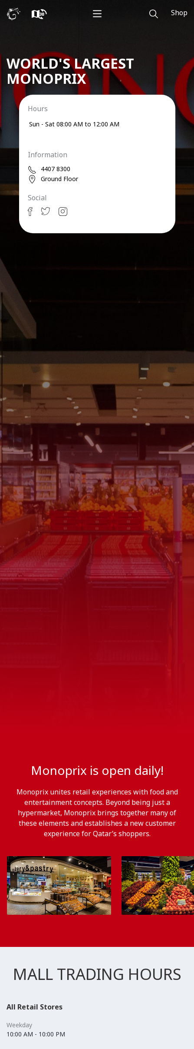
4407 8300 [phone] (49, 169)
